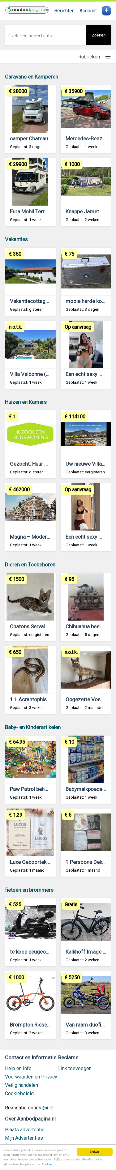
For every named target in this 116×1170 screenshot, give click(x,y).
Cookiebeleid (19, 1093)
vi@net (46, 1108)
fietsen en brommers (29, 890)
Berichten (64, 11)
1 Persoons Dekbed (88, 862)
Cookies (47, 1165)
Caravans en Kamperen (31, 77)
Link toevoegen (75, 1068)
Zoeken (98, 35)
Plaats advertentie (25, 1130)
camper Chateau (29, 138)
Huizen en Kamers (26, 402)
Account (88, 11)
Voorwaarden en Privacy (31, 1077)
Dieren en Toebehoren (30, 565)
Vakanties (16, 239)
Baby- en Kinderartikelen (33, 727)
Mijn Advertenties (24, 1138)
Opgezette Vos (83, 699)
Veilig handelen (21, 1085)
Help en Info (18, 1068)
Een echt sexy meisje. (90, 537)
